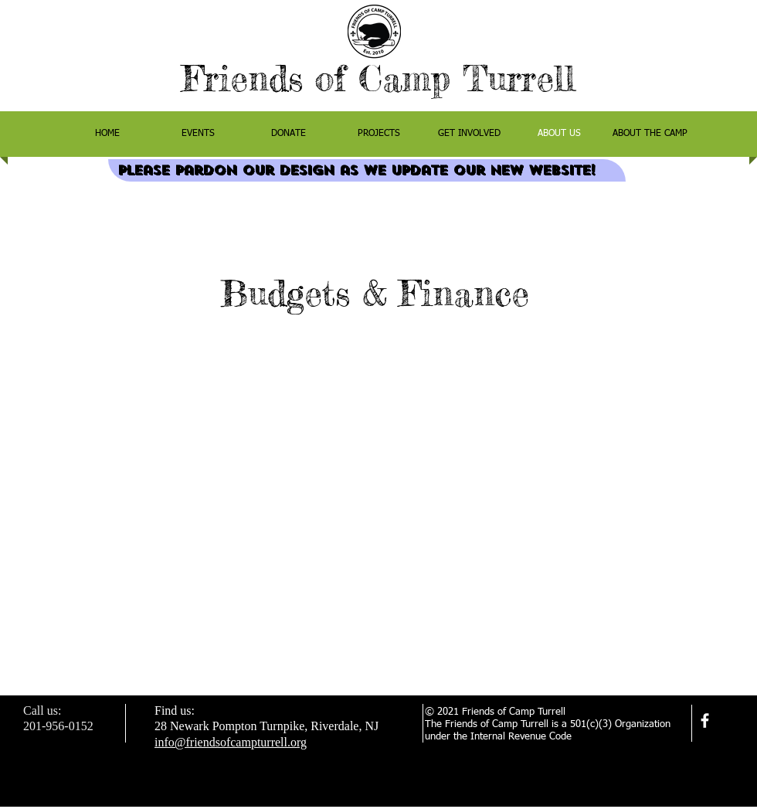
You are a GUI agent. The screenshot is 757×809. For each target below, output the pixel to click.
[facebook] (705, 720)
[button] (650, 134)
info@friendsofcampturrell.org (230, 742)
